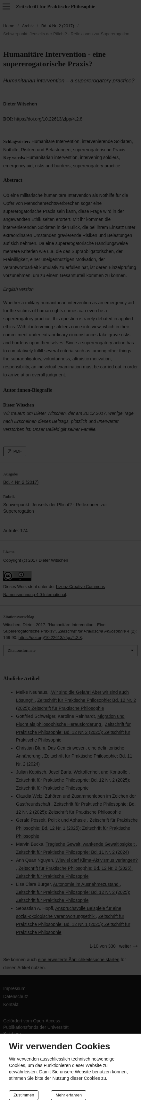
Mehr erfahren (68, 1095)
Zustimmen (23, 1095)
